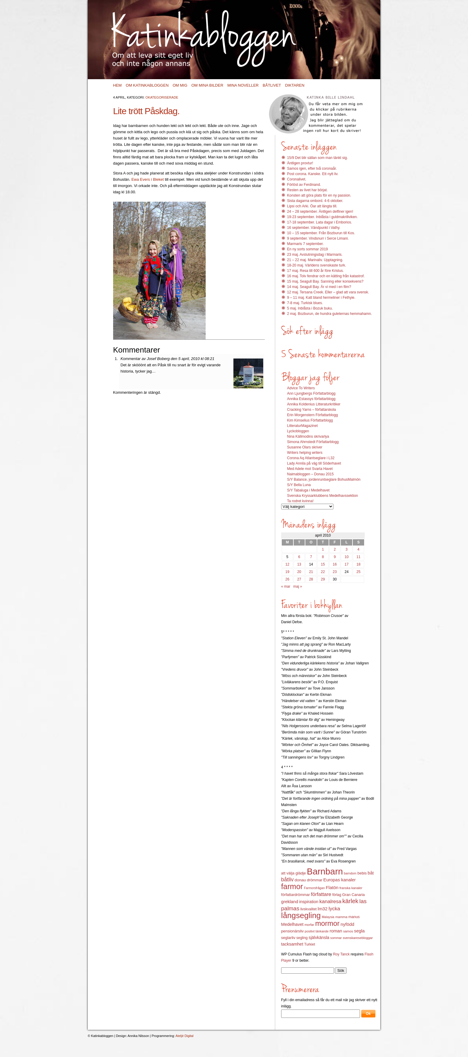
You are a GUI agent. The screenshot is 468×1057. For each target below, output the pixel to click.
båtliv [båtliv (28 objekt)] (287, 880)
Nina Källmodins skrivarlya (308, 436)
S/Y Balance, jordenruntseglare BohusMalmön (324, 479)
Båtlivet (272, 85)
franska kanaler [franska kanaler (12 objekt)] (350, 888)
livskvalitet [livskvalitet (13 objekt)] (308, 909)
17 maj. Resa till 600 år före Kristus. (315, 271)
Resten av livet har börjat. (307, 190)
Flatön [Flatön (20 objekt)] (332, 887)
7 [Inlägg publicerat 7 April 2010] (311, 557)
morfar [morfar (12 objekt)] (309, 924)
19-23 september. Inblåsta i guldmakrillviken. (322, 217)
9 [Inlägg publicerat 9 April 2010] (335, 557)
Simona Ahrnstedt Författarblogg (313, 442)
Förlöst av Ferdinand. (304, 185)
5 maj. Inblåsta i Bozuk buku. (310, 308)
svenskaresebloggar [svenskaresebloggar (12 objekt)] (358, 938)
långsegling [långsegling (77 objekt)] (301, 915)
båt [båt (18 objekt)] (371, 873)
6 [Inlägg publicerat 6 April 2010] (299, 557)
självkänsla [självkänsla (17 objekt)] (319, 937)
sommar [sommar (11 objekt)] (336, 938)
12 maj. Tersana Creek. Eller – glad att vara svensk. (328, 292)
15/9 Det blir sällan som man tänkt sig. (317, 158)
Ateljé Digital (184, 1036)
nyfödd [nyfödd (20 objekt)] (347, 924)
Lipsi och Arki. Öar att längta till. (312, 206)
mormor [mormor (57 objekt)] (327, 923)
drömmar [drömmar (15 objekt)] (314, 880)
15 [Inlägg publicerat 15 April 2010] (323, 564)
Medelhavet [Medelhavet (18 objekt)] (292, 924)
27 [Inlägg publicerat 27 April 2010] (299, 579)
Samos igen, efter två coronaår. (312, 168)
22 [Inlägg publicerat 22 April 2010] (323, 572)
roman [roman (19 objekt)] (336, 931)
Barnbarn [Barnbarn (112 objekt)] (325, 871)
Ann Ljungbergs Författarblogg (311, 393)
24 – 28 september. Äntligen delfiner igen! (320, 211)
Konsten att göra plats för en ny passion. (319, 195)
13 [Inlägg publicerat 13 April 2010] (299, 564)
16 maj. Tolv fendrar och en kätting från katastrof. (326, 276)
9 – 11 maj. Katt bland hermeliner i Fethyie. (321, 297)
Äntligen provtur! (300, 163)
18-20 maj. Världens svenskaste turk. (316, 265)
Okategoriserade (161, 97)
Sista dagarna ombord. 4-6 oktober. (315, 201)
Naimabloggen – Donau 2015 (310, 474)
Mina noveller (243, 85)
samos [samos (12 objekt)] (348, 931)
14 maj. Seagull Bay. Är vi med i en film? (319, 287)
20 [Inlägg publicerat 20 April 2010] (299, 572)
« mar (285, 586)
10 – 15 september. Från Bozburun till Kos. (321, 233)
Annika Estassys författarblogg (311, 399)
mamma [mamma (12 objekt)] (341, 917)
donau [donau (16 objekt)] (300, 880)
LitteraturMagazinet (302, 426)
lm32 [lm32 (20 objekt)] (322, 908)
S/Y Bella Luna (299, 485)
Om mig (180, 85)
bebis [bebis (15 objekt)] (362, 873)
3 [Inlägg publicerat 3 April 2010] (347, 549)
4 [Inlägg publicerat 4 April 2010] (359, 549)
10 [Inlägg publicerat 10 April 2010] (347, 557)
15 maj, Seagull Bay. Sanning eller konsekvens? (325, 281)
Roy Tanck (341, 954)
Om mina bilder (207, 85)
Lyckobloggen (298, 431)
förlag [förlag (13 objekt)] (336, 895)
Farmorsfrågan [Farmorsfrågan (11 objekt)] (314, 888)
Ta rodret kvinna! (300, 501)
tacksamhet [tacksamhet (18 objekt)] (292, 944)
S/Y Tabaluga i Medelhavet (308, 490)
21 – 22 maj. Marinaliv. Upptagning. (315, 260)
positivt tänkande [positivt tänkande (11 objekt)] (317, 931)
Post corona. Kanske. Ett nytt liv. (312, 174)
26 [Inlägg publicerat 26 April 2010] (287, 579)
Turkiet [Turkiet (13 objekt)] (309, 944)
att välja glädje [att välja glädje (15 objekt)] (293, 873)
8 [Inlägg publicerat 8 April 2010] (323, 557)
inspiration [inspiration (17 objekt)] (308, 901)
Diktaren (294, 85)
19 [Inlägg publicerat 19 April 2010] (287, 572)
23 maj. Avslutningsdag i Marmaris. (315, 254)
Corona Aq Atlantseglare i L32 (311, 458)
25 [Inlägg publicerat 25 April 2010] (358, 572)
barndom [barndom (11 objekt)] (350, 873)
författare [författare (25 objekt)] (321, 894)
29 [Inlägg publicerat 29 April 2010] (323, 579)
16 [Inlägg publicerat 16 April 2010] (335, 564)
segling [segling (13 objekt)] (302, 938)
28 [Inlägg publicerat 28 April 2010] (311, 579)
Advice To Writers (301, 388)
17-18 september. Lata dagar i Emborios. (319, 222)
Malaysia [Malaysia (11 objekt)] (328, 917)
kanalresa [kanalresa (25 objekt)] (330, 901)
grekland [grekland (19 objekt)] (289, 901)
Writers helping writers (304, 453)
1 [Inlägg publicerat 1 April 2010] (323, 549)
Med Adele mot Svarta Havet (310, 469)
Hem (117, 85)
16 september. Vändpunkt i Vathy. (313, 228)
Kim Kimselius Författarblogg (310, 420)
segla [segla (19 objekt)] (359, 931)
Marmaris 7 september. (305, 244)
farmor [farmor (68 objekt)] (292, 886)
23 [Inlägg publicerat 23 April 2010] (335, 572)
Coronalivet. (296, 179)
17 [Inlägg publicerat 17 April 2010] (347, 564)
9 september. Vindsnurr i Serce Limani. (318, 238)
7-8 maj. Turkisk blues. (305, 303)
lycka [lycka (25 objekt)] (334, 909)
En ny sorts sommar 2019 (307, 249)
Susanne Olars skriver (304, 447)
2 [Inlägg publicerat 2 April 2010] (335, 549)
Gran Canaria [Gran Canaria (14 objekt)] (353, 895)
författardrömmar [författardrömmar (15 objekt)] (295, 894)
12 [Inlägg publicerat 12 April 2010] (287, 564)
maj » (297, 586)
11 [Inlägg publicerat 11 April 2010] (358, 557)
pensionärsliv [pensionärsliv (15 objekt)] (292, 931)
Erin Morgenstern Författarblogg (312, 415)
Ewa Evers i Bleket (147, 179)
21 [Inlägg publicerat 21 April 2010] (311, 572)
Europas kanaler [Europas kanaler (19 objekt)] (339, 879)
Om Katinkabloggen (147, 85)
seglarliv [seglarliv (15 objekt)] (288, 937)
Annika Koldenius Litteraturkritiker (314, 404)
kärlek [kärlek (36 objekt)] (350, 901)
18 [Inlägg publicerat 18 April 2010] (358, 564)
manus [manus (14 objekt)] (354, 917)
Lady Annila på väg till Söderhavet (314, 463)
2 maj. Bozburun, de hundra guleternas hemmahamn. (329, 314)
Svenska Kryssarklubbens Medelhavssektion (322, 496)
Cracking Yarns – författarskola (311, 410)
